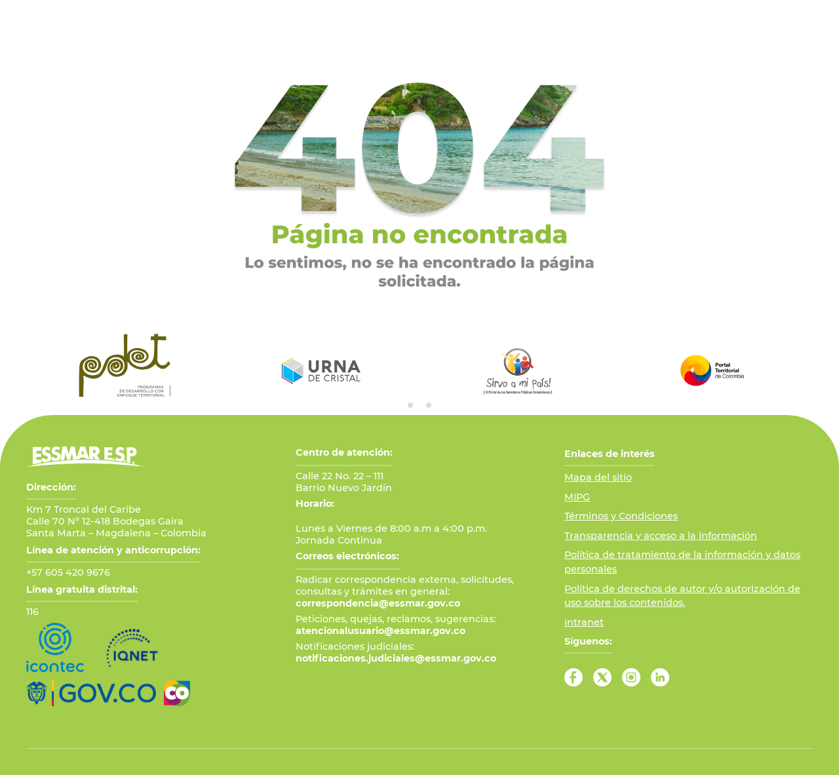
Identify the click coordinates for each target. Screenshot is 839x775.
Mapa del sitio (598, 477)
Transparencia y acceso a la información (660, 536)
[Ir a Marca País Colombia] (177, 693)
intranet (584, 622)
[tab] (410, 405)
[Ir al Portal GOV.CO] (91, 693)
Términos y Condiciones (621, 516)
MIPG (577, 497)
